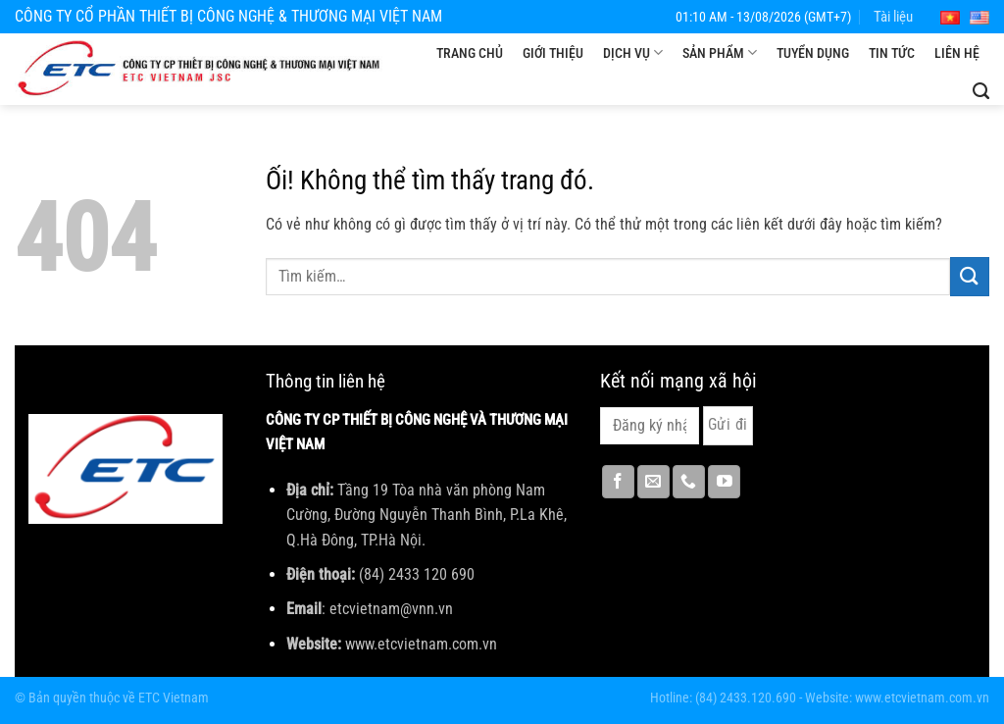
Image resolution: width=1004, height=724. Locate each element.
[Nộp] (969, 276)
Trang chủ (469, 53)
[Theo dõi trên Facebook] (618, 481)
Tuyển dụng (813, 53)
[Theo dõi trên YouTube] (724, 481)
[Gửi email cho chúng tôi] (653, 481)
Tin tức (892, 53)
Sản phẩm (719, 52)
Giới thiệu (553, 53)
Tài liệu (893, 17)
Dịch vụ (633, 52)
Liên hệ (956, 53)
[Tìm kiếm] (981, 91)
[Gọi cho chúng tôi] (689, 481)
